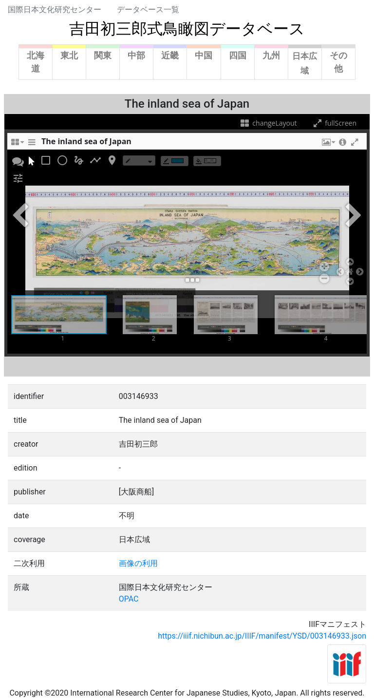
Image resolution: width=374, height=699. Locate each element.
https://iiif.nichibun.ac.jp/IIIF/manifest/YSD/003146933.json (262, 636)
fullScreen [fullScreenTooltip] (334, 123)
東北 (69, 55)
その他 (338, 62)
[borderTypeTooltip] (139, 160)
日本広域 (304, 63)
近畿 (170, 55)
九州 (271, 55)
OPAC (129, 599)
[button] (327, 144)
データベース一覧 (148, 9)
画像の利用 (138, 563)
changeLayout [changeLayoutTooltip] (268, 123)
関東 (103, 55)
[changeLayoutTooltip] (17, 144)
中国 (203, 55)
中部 (136, 55)
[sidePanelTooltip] (32, 144)
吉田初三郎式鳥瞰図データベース (187, 28)
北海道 (35, 62)
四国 (237, 55)
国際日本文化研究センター (54, 9)
